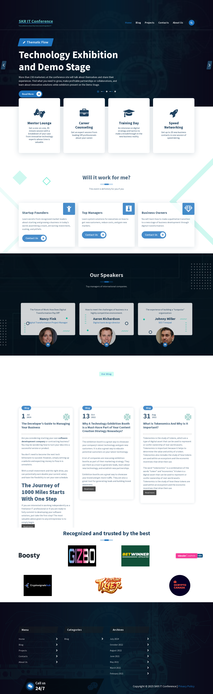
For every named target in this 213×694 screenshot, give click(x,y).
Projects (149, 22)
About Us (178, 22)
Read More (31, 94)
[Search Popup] (191, 22)
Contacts (163, 22)
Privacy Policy (186, 686)
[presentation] (4, 65)
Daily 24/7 (38, 6)
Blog (138, 22)
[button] (98, 91)
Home (128, 22)
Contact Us (183, 4)
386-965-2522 (65, 6)
